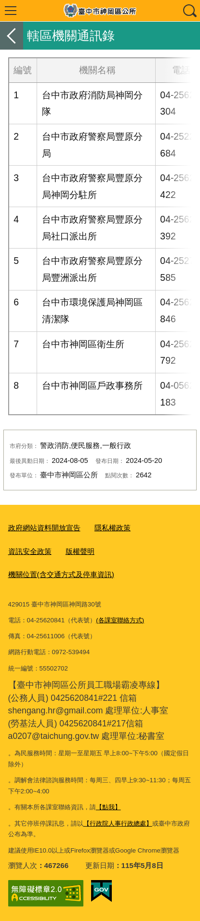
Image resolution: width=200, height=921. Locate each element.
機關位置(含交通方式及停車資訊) (61, 574)
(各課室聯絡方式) (120, 620)
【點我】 (108, 807)
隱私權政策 (112, 528)
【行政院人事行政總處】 (117, 823)
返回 (11, 36)
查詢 (189, 10)
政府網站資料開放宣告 (44, 528)
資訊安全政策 (30, 551)
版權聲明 (80, 551)
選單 (10, 10)
